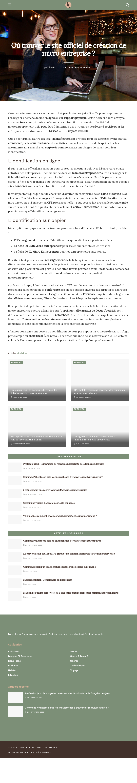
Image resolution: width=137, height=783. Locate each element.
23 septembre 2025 (20, 444)
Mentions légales (47, 747)
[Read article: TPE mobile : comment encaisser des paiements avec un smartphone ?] (100, 380)
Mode (73, 651)
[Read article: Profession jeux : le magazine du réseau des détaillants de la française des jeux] (37, 380)
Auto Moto (14, 651)
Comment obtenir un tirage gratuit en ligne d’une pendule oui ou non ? (59, 566)
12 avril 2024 (30, 571)
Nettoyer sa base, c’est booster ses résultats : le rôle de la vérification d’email (37, 438)
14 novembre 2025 (32, 494)
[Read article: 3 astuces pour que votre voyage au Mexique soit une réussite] (15, 493)
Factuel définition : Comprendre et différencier (47, 579)
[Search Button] (127, 5)
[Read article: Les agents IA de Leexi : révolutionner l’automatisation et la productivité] (100, 427)
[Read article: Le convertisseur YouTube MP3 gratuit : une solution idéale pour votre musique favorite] (15, 557)
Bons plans (14, 660)
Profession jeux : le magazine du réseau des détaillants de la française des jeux (34, 391)
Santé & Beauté (79, 656)
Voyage (74, 670)
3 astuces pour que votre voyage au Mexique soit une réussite (55, 490)
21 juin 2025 (29, 597)
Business (85, 67)
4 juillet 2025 (81, 444)
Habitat (12, 670)
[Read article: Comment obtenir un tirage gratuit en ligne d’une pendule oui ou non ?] (15, 570)
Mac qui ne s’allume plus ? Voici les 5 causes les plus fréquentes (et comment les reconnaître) (71, 592)
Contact (12, 747)
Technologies (77, 665)
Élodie (51, 67)
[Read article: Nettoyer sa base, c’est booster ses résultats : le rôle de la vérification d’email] (37, 427)
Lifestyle (13, 675)
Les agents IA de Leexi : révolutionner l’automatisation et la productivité (94, 438)
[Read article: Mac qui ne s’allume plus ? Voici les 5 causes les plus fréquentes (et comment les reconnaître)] (15, 596)
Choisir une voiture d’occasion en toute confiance (49, 503)
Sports (74, 660)
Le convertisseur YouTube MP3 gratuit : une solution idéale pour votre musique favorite (69, 553)
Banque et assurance (20, 656)
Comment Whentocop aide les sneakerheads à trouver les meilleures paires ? (63, 477)
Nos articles (27, 747)
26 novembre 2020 (32, 558)
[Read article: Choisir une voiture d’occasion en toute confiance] (15, 506)
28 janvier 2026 (19, 397)
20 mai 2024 (29, 584)
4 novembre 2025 (82, 397)
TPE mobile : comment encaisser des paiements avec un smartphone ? (60, 516)
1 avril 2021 (67, 67)
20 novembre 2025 (32, 481)
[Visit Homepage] (68, 5)
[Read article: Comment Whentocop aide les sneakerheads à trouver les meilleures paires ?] (15, 480)
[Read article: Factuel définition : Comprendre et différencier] (15, 583)
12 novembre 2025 (32, 507)
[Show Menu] (9, 5)
